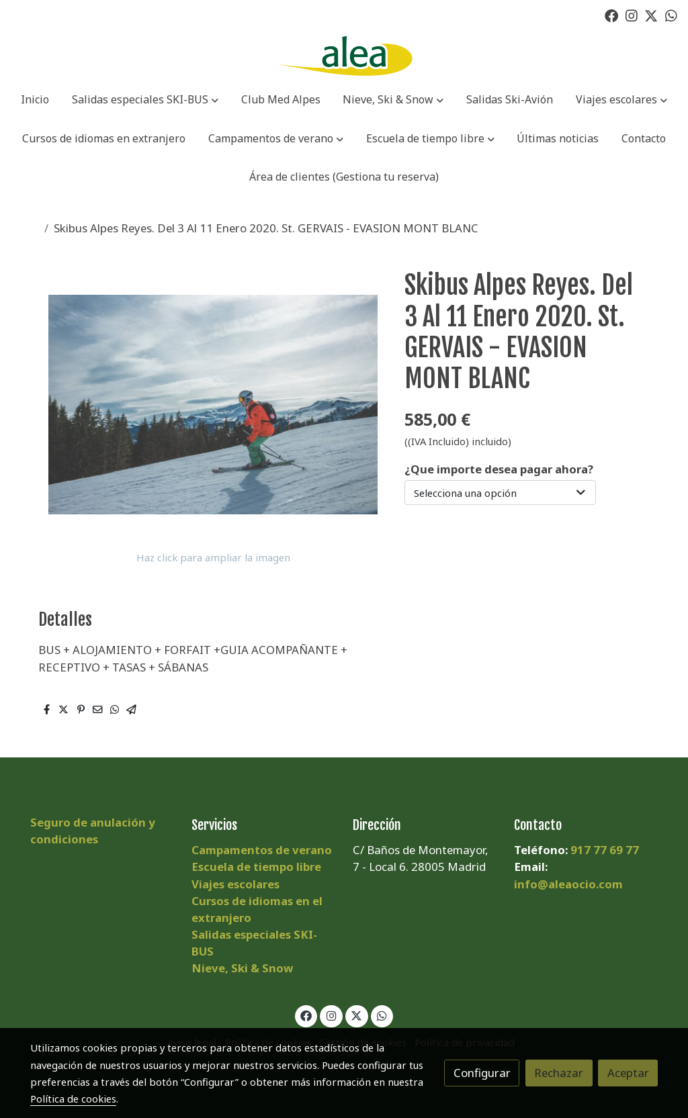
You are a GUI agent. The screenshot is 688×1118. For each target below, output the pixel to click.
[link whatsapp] (671, 14)
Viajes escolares (235, 884)
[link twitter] (651, 14)
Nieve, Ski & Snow (242, 968)
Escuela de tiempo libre (256, 866)
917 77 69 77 (604, 849)
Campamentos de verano (261, 849)
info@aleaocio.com (568, 884)
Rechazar (558, 1072)
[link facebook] (611, 14)
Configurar (482, 1072)
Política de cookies (73, 1098)
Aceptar (628, 1072)
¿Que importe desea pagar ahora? (498, 469)
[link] (344, 56)
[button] (145, 100)
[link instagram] (632, 14)
